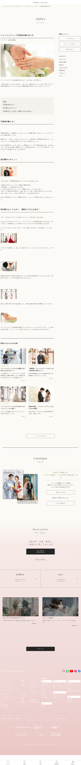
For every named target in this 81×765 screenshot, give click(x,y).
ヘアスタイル (34, 697)
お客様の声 (62, 71)
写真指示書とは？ (8, 104)
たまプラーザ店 (57, 694)
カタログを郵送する (61, 504)
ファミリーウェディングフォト (9, 706)
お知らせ (61, 66)
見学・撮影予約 (40, 553)
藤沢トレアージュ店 (58, 696)
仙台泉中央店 (71, 711)
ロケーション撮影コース (7, 695)
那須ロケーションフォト (7, 697)
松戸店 (43, 716)
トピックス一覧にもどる (40, 436)
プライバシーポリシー (28, 728)
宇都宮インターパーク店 (73, 695)
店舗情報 (43, 688)
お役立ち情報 (12, 39)
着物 (22, 695)
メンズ (23, 697)
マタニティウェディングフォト (9, 708)
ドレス (23, 692)
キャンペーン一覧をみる (69, 44)
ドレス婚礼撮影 (5, 717)
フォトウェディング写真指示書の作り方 (40, 6)
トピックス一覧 (24, 6)
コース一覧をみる (69, 38)
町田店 (43, 703)
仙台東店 (69, 709)
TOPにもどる (40, 658)
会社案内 (3, 728)
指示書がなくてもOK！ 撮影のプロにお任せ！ (17, 111)
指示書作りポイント (9, 107)
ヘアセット (62, 74)
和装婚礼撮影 (4, 715)
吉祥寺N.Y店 (44, 694)
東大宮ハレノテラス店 (59, 705)
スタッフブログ (63, 69)
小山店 (69, 698)
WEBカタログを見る (60, 493)
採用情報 (10, 728)
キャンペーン (62, 60)
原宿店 (43, 698)
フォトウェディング (7, 80)
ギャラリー (24, 705)
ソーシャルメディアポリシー (44, 728)
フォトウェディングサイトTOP (11, 6)
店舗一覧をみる (70, 50)
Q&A (22, 710)
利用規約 (17, 728)
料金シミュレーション (25, 713)
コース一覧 (4, 690)
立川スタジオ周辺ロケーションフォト (10, 700)
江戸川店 (43, 700)
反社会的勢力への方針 (61, 728)
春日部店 (55, 707)
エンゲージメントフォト (7, 710)
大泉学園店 (44, 707)
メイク (61, 77)
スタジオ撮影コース (6, 692)
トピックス (33, 688)
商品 (22, 707)
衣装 (22, 690)
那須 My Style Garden (73, 700)
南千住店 (43, 705)
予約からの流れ (40, 562)
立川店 (43, 696)
